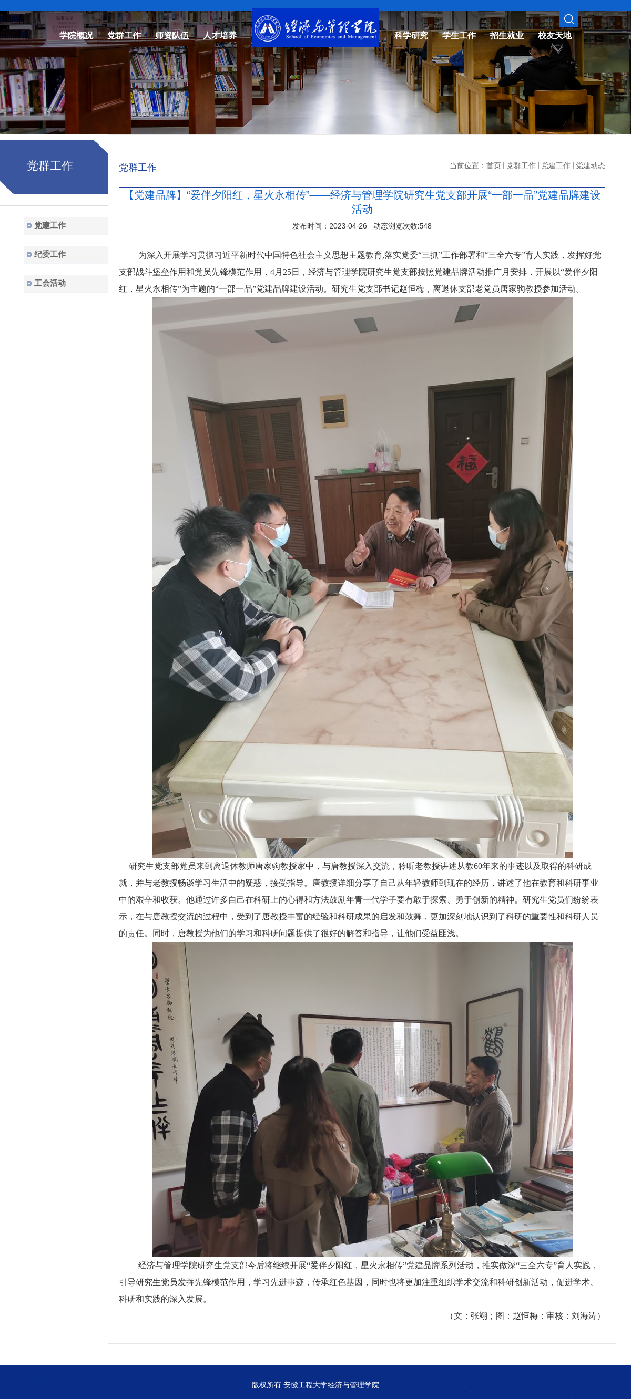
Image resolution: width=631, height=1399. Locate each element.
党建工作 (556, 165)
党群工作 (521, 165)
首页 (493, 165)
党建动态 (590, 165)
